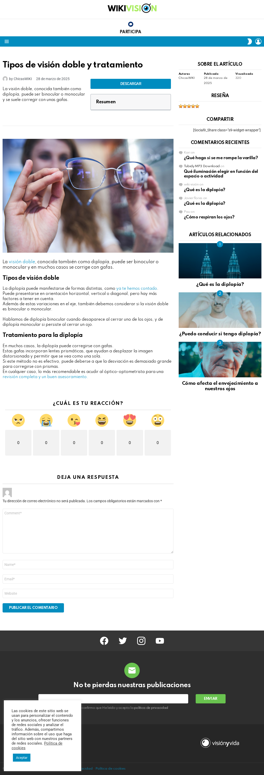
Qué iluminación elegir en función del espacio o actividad (221, 173)
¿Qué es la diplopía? (204, 190)
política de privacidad (151, 708)
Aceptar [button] (21, 758)
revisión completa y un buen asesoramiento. (45, 377)
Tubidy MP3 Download (202, 166)
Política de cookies (110, 768)
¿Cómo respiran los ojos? (209, 217)
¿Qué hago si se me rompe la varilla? (221, 158)
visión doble (22, 262)
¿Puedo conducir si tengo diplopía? (220, 333)
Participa (130, 32)
